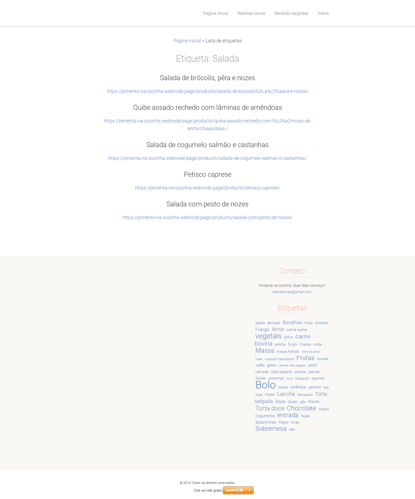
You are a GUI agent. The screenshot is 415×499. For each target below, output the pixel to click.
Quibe (259, 395)
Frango (262, 329)
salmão (314, 372)
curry (289, 378)
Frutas (305, 358)
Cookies (321, 323)
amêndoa (298, 387)
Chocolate (301, 408)
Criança (305, 344)
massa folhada (288, 351)
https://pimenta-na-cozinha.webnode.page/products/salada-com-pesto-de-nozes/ (207, 217)
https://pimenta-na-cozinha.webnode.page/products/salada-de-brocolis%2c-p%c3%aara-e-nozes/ (207, 91)
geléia (271, 365)
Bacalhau (292, 322)
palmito (315, 387)
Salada (260, 378)
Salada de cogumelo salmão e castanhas (207, 145)
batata (260, 323)
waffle (260, 365)
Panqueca (305, 395)
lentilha (280, 344)
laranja (283, 387)
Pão (292, 430)
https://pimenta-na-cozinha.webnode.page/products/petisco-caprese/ (207, 187)
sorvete (322, 359)
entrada (288, 415)
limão (295, 422)
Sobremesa (271, 428)
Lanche (286, 394)
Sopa (280, 401)
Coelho (324, 409)
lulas (259, 359)
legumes (318, 378)
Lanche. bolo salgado (292, 365)
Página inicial (187, 40)
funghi (292, 344)
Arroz (278, 329)
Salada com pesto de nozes (207, 204)
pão (303, 402)
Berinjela (273, 323)
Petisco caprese (207, 174)
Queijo (293, 402)
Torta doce (270, 408)
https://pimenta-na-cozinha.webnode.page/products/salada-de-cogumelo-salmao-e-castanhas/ (207, 158)
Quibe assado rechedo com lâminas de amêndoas (207, 107)
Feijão (305, 416)
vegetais (268, 336)
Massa (264, 350)
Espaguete (302, 378)
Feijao (283, 422)
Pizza (309, 323)
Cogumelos (265, 416)
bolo (326, 387)
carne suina (297, 329)
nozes (270, 394)
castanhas (276, 378)
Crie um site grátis (208, 484)
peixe (312, 365)
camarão (262, 372)
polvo (288, 337)
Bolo (265, 385)
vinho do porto (310, 351)
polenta (300, 372)
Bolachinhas (265, 422)
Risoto (313, 401)
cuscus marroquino (279, 359)
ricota (317, 344)
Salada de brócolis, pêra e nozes (207, 78)
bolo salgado (281, 372)
